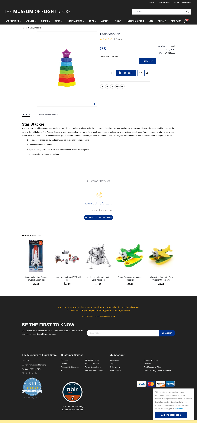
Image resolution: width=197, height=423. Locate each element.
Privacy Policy (115, 370)
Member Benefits (92, 360)
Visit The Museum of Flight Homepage (98, 316)
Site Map (147, 364)
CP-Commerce (77, 410)
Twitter (107, 88)
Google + (117, 88)
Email (122, 88)
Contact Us (165, 3)
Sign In (152, 3)
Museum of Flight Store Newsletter (157, 370)
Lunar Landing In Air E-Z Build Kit (67, 278)
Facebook (102, 88)
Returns (64, 364)
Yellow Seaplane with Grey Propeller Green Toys (161, 278)
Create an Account (182, 3)
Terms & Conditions (93, 367)
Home (23, 28)
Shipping (64, 360)
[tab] (28, 114)
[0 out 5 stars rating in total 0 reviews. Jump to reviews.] (111, 39)
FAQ (62, 370)
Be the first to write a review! (98, 217)
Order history (115, 367)
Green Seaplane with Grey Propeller (130, 278)
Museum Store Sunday (94, 370)
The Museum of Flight (152, 367)
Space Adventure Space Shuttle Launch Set (36, 278)
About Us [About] (25, 361)
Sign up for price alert (110, 58)
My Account (114, 360)
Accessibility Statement (70, 367)
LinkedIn (112, 88)
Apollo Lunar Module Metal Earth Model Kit (99, 278)
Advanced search (151, 360)
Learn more (179, 409)
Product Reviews (92, 364)
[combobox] (161, 12)
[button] (94, 104)
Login (112, 364)
